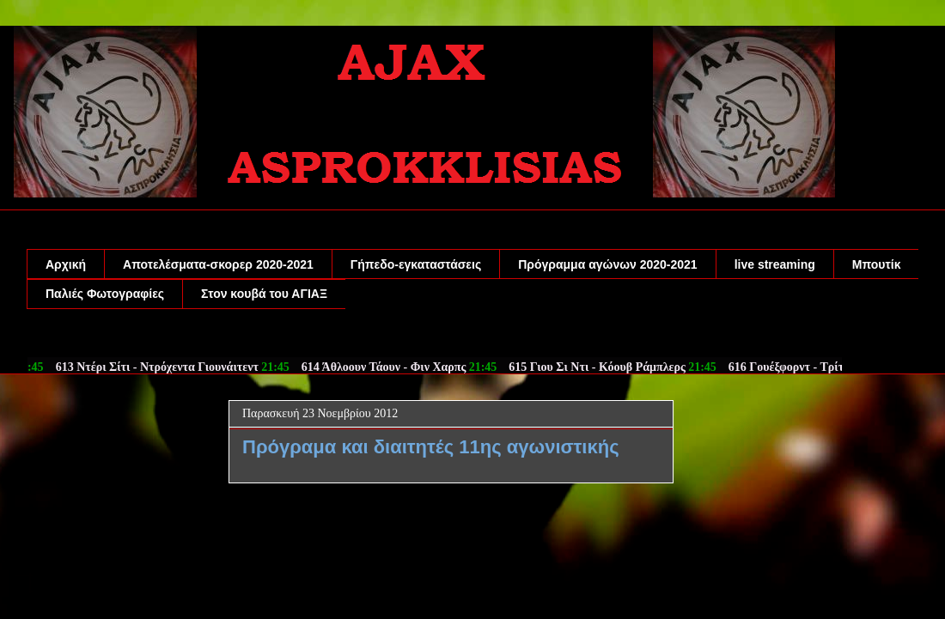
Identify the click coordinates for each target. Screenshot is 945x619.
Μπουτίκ (876, 264)
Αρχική (66, 264)
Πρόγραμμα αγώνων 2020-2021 (607, 264)
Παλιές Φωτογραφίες (105, 293)
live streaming (775, 264)
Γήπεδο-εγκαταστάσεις (416, 264)
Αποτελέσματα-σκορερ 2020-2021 (218, 264)
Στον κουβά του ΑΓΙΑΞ (264, 293)
